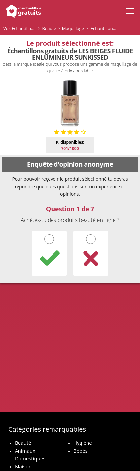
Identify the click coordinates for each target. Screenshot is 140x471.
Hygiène (82, 442)
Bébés (80, 450)
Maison (23, 466)
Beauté (23, 442)
